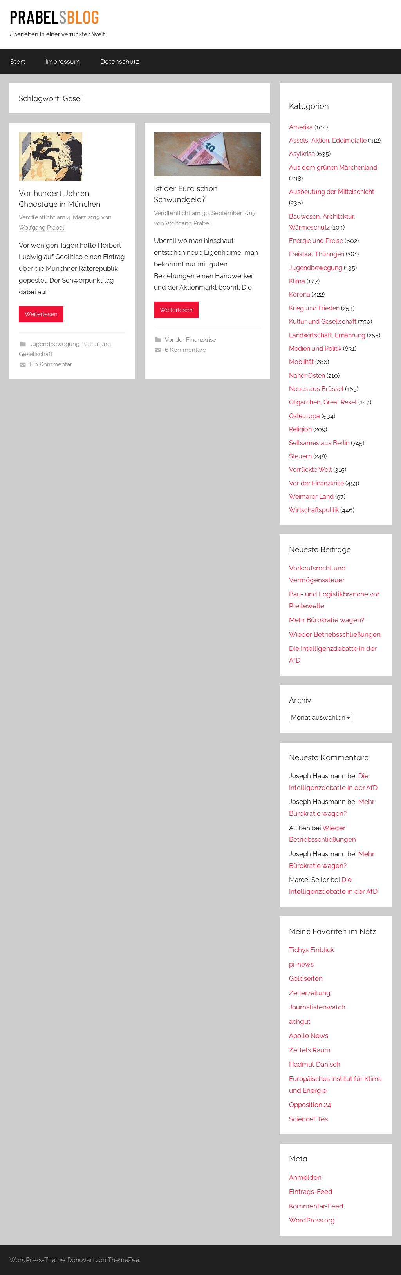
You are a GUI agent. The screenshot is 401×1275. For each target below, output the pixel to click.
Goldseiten (306, 978)
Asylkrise (302, 154)
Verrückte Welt (310, 469)
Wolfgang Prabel (41, 227)
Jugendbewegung (54, 344)
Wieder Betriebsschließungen (335, 634)
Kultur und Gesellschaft (322, 321)
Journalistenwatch (317, 1007)
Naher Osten (307, 375)
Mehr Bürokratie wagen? (326, 620)
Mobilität (301, 362)
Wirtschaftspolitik (314, 510)
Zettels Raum (310, 1050)
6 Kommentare (185, 349)
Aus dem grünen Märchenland (333, 167)
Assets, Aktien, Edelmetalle (328, 140)
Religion (300, 429)
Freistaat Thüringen (316, 254)
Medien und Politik (315, 348)
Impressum (62, 61)
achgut (300, 1021)
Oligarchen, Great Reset (323, 402)
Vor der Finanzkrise (190, 339)
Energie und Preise (316, 240)
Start (17, 61)
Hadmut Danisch (314, 1064)
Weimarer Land (311, 496)
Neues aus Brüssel (316, 389)
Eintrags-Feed (310, 1191)
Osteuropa (304, 416)
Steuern (300, 456)
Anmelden (305, 1177)
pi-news (301, 964)
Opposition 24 (310, 1104)
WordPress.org (312, 1220)
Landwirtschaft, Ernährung (327, 335)
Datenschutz (119, 61)
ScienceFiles (308, 1119)
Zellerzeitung (310, 993)
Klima (297, 281)
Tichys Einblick (311, 950)
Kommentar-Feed (316, 1206)
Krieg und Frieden (314, 308)
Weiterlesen (41, 314)
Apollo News (308, 1036)
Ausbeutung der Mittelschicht (331, 192)
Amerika (301, 127)
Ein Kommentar (51, 364)
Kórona (299, 294)
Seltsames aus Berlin (319, 443)
